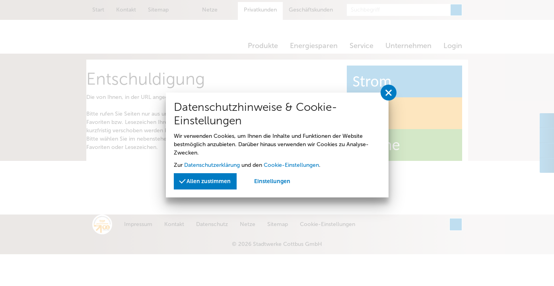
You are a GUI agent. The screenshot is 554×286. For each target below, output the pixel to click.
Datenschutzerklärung (212, 165)
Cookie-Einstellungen (291, 165)
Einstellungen (272, 181)
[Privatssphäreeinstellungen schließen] (389, 92)
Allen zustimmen (205, 180)
